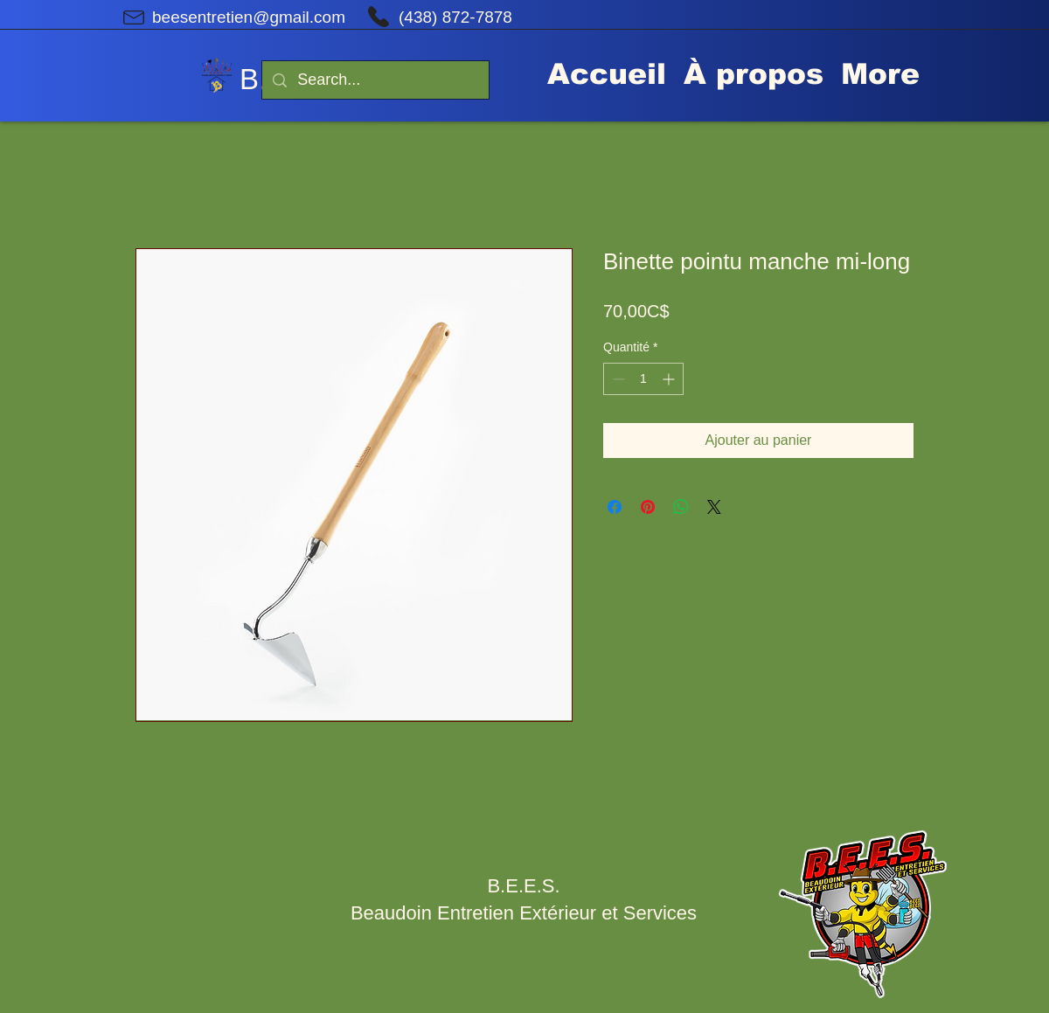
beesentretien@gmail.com (248, 17)
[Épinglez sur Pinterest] (647, 506)
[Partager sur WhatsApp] (680, 506)
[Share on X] (714, 506)
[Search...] (374, 80)
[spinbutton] (643, 379)
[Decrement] (617, 379)
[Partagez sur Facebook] (614, 506)
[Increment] (670, 379)
